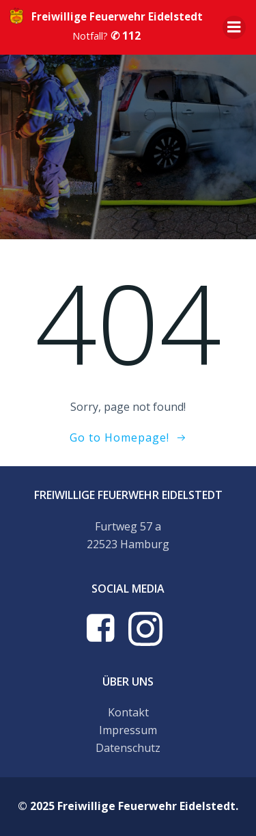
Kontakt (128, 712)
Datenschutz (128, 747)
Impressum (128, 730)
